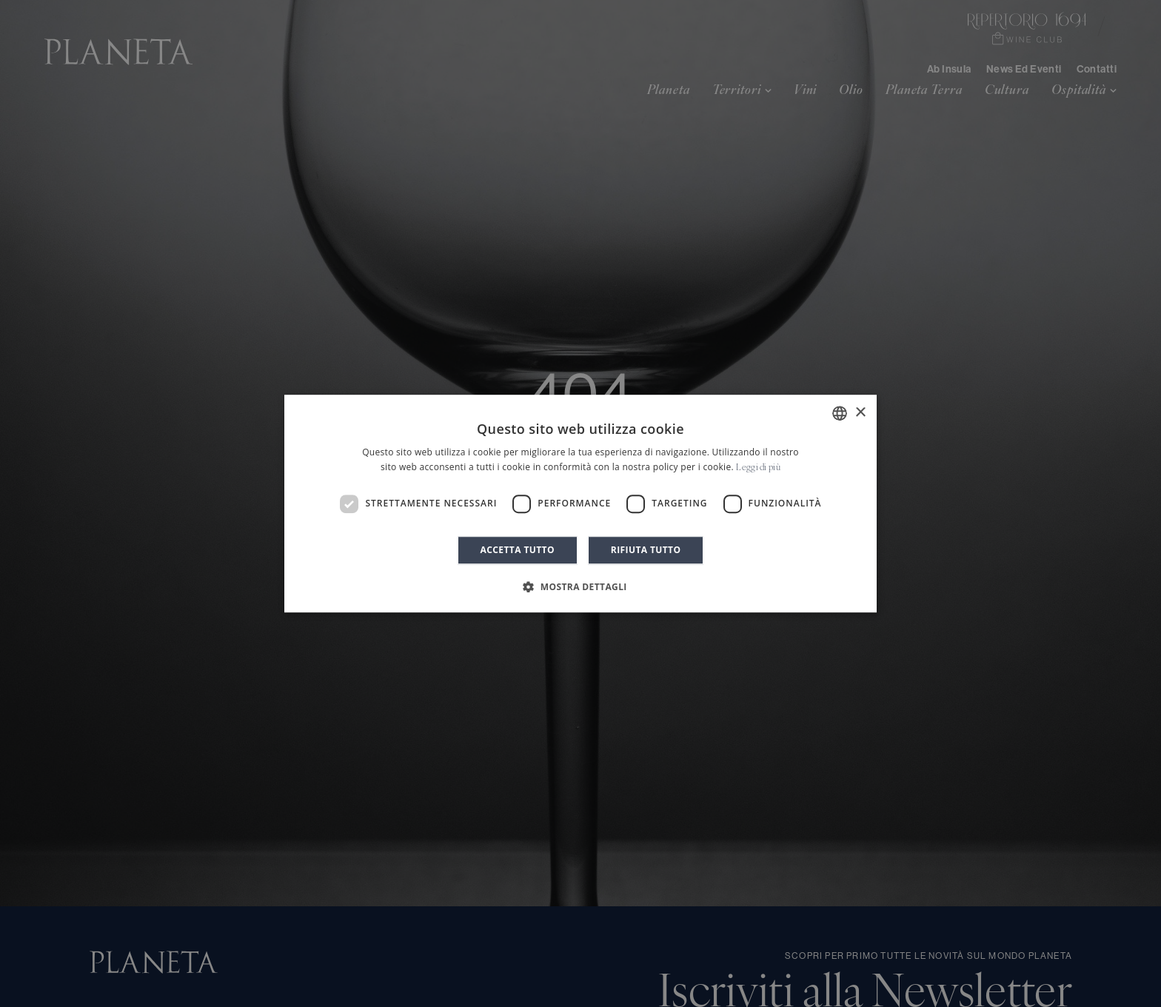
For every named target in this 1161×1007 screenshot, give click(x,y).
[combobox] (839, 413)
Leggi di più (758, 468)
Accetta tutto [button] (518, 549)
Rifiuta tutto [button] (646, 549)
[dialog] (580, 503)
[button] (580, 586)
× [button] (860, 412)
